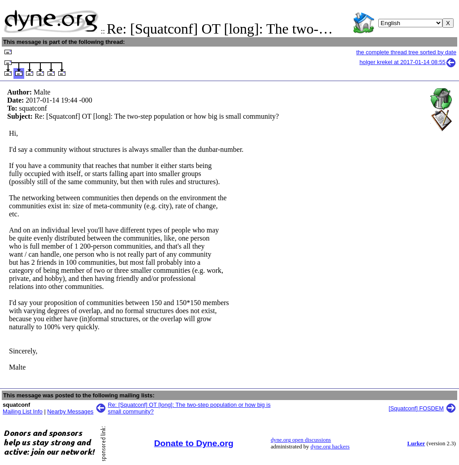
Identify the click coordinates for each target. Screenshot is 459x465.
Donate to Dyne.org (194, 443)
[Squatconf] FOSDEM (416, 408)
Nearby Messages (70, 411)
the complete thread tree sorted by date (406, 52)
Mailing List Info (23, 411)
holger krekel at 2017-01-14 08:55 (407, 62)
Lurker (416, 443)
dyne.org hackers (330, 446)
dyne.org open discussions (301, 440)
